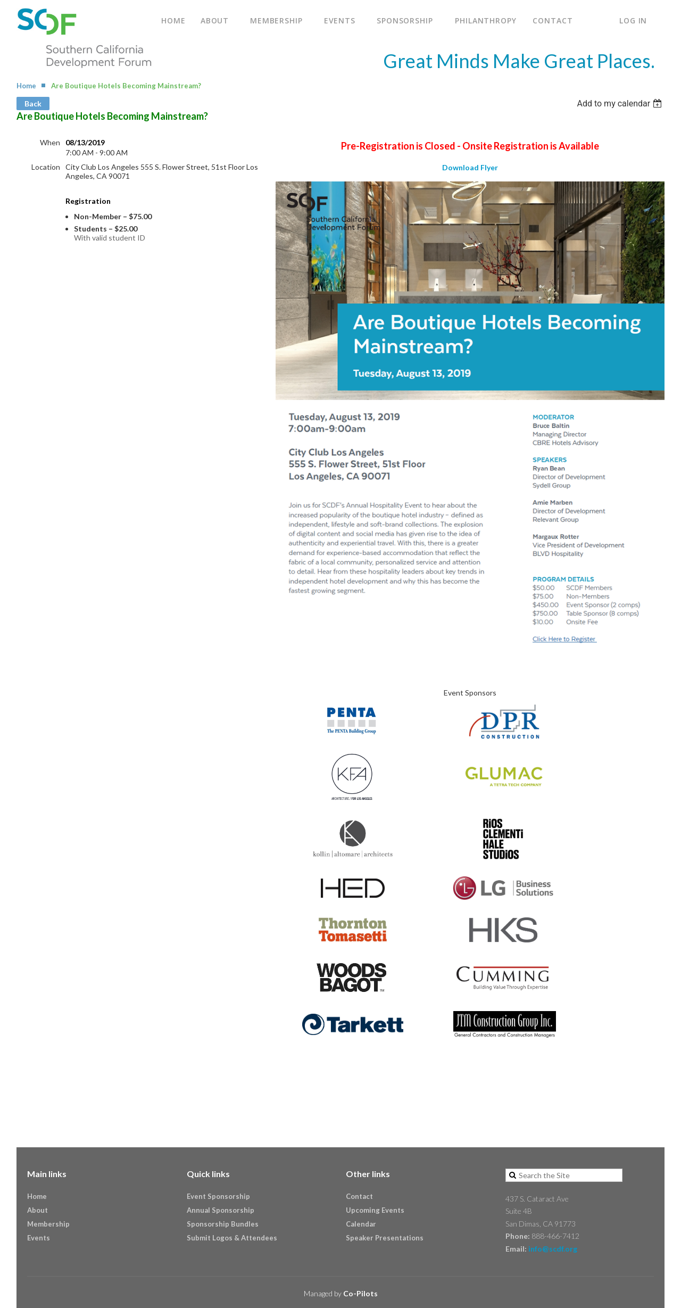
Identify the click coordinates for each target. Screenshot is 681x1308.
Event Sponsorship (218, 1196)
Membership (48, 1224)
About (37, 1210)
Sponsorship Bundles (223, 1224)
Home (26, 85)
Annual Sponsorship (220, 1210)
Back (32, 103)
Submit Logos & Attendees (232, 1238)
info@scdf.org (552, 1248)
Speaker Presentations (384, 1238)
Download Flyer (470, 167)
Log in (633, 20)
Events (38, 1238)
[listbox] (621, 103)
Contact (359, 1196)
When (50, 142)
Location (45, 166)
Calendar (361, 1224)
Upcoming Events (375, 1210)
